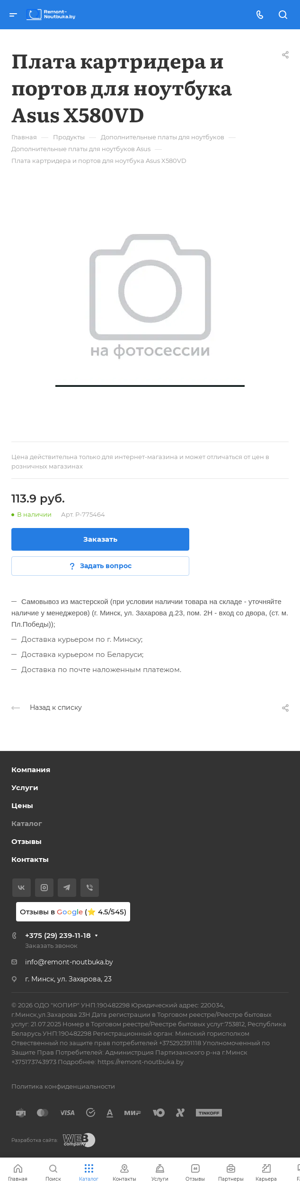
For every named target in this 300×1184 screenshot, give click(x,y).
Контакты (30, 859)
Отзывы (26, 841)
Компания (30, 769)
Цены (22, 805)
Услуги (24, 787)
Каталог (26, 823)
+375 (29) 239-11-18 (58, 935)
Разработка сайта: (34, 1140)
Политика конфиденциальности (63, 1086)
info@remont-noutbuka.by (69, 962)
